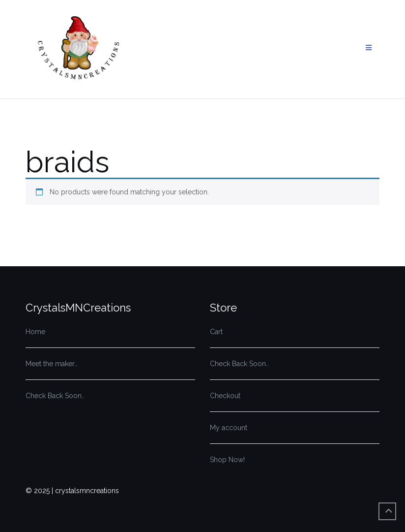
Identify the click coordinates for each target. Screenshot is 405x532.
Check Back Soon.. (55, 396)
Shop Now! (227, 460)
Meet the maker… (52, 364)
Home (35, 332)
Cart (216, 332)
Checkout (225, 396)
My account (228, 428)
